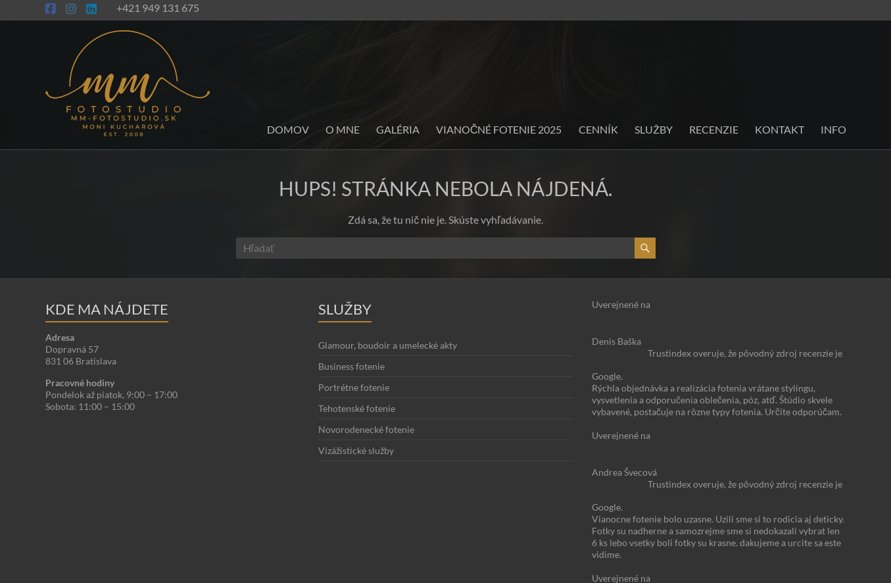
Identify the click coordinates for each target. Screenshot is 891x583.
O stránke (765, 546)
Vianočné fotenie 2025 (499, 129)
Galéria (398, 129)
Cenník (598, 129)
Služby (654, 129)
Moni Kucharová (123, 570)
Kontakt (779, 129)
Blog (800, 546)
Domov (288, 129)
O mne (342, 129)
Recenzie (713, 129)
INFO (833, 129)
